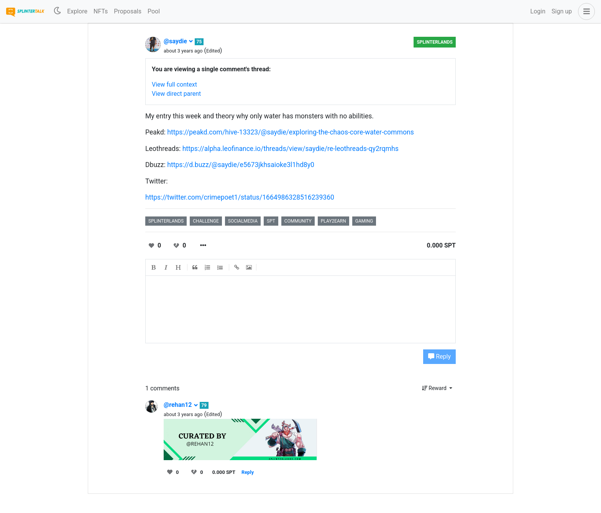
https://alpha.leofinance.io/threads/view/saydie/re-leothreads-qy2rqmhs (290, 148)
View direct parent (176, 93)
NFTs (101, 11)
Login (537, 11)
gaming (364, 221)
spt (271, 221)
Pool (154, 11)
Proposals (127, 11)
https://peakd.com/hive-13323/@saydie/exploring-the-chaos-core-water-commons (290, 132)
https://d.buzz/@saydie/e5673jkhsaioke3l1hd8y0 (240, 165)
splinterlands (166, 221)
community (298, 221)
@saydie (178, 41)
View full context (174, 84)
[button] (585, 11)
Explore (77, 11)
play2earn (333, 221)
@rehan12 (181, 404)
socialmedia (243, 221)
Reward (435, 388)
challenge (206, 221)
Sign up (562, 11)
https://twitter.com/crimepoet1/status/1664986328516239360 (239, 197)
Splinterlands (435, 42)
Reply (439, 356)
